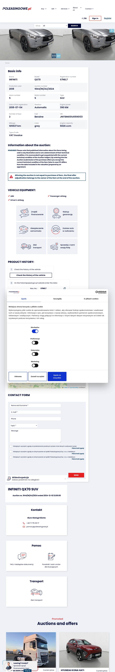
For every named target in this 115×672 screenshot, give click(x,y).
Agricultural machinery (9, 644)
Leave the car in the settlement (29, 635)
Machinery (9, 653)
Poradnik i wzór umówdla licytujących (65, 467)
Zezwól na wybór (57, 359)
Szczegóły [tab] (57, 317)
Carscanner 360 (47, 648)
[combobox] (53, 18)
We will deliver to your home (46, 644)
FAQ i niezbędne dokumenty (50, 465)
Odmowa (24, 359)
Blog (61, 632)
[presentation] (27, 420)
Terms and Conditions (63, 660)
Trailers (8, 632)
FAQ (60, 656)
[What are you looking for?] (37, 18)
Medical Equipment (9, 649)
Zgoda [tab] (23, 317)
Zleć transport (93, 463)
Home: (7, 63)
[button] (113, 30)
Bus (6, 635)
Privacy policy (64, 665)
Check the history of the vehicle (17, 282)
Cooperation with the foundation (64, 637)
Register (62, 653)
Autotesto (45, 654)
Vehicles (8, 629)
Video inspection (45, 639)
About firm (63, 629)
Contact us (63, 650)
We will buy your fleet (29, 630)
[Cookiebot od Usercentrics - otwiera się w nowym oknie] (96, 311)
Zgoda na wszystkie (90, 359)
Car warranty (46, 632)
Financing (45, 629)
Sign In (95, 11)
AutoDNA (44, 651)
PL (83, 11)
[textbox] (53, 18)
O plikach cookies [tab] (91, 317)
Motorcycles (10, 656)
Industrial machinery (9, 639)
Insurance (45, 635)
